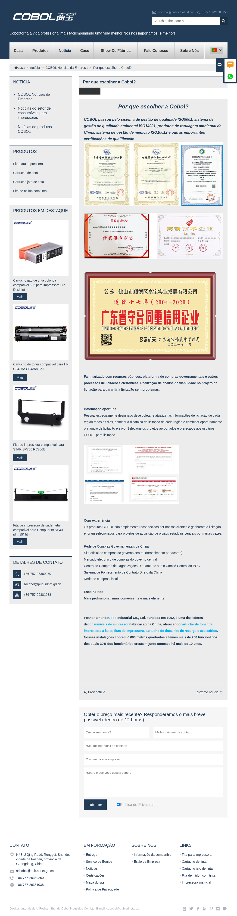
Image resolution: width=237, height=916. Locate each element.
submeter (95, 805)
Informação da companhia (153, 854)
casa (18, 51)
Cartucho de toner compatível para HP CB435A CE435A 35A (41, 366)
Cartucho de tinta (25, 173)
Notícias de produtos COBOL (35, 129)
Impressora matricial (196, 882)
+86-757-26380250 (215, 12)
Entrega (91, 854)
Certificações (95, 875)
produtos (40, 51)
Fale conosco (156, 51)
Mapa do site (95, 882)
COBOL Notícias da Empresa (66, 68)
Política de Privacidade (102, 889)
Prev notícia (94, 692)
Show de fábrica (116, 51)
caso (84, 51)
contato (19, 845)
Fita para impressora (28, 164)
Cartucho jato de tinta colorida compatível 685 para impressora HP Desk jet (39, 285)
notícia (65, 51)
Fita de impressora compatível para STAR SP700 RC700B (38, 447)
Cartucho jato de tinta (28, 182)
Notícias (92, 868)
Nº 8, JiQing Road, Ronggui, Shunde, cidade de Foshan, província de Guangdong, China (43, 859)
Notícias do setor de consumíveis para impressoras (34, 113)
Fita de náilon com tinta (30, 191)
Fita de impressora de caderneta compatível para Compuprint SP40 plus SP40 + (38, 529)
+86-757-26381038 (37, 594)
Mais (20, 297)
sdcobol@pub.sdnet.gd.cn (175, 12)
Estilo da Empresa (147, 861)
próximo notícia (207, 692)
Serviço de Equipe (99, 861)
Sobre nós (189, 51)
